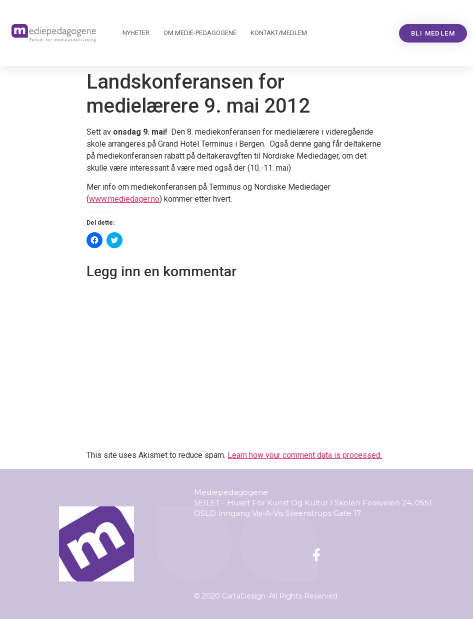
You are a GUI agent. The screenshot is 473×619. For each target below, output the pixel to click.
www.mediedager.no (124, 199)
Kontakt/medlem (278, 33)
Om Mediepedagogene (200, 33)
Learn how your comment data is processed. (305, 455)
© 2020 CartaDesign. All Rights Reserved (266, 595)
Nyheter (136, 33)
